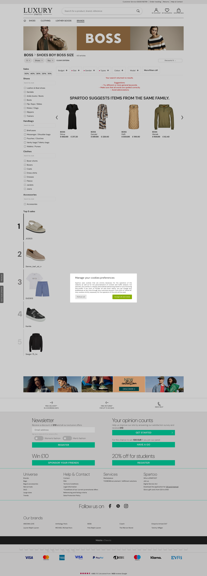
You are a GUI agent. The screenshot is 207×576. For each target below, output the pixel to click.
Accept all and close (122, 297)
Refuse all (81, 297)
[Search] (138, 11)
